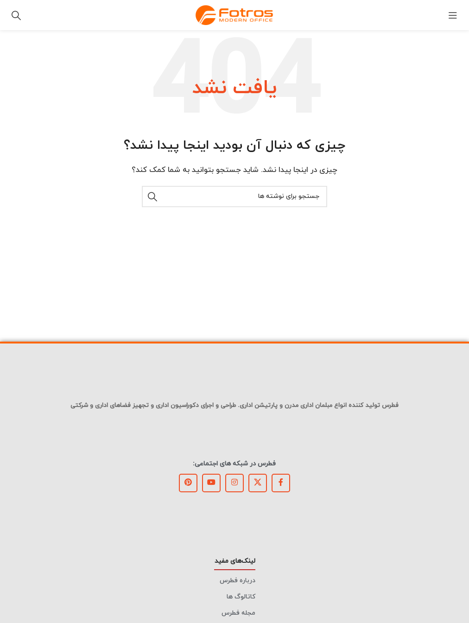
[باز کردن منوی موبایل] (453, 15)
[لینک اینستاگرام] (234, 483)
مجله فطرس (238, 613)
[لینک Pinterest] (188, 483)
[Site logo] (234, 14)
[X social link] (257, 483)
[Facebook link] (281, 483)
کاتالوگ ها (241, 596)
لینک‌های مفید (235, 561)
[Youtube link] (211, 483)
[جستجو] (16, 15)
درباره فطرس (237, 580)
